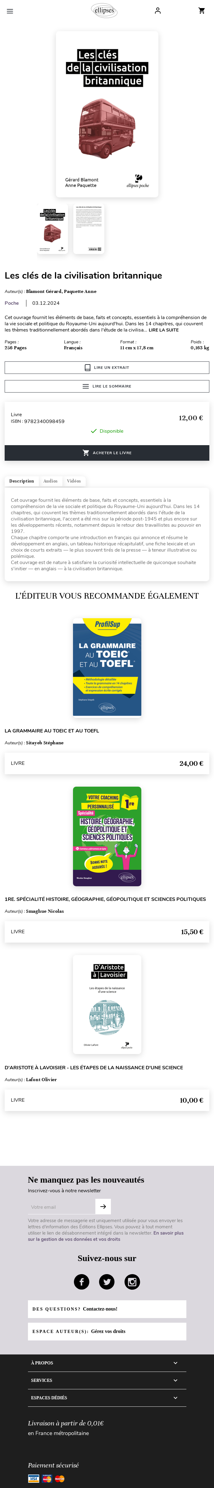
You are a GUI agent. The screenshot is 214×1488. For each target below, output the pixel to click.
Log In (158, 10)
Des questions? (75, 1308)
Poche (12, 303)
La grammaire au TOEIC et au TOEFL (52, 731)
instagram (132, 1282)
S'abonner (103, 1206)
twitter (107, 1282)
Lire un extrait (107, 367)
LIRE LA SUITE (164, 330)
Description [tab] (21, 481)
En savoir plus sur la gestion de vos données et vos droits (106, 1236)
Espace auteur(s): (79, 1331)
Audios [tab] (50, 481)
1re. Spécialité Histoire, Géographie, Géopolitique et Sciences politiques (105, 899)
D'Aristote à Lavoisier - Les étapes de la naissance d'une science (94, 1067)
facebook (81, 1282)
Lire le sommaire (107, 386)
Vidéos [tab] (74, 481)
